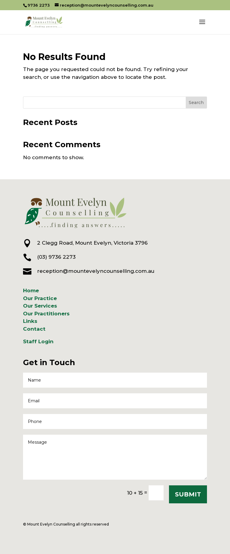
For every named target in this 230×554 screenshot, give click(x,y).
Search (196, 102)
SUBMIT (188, 494)
